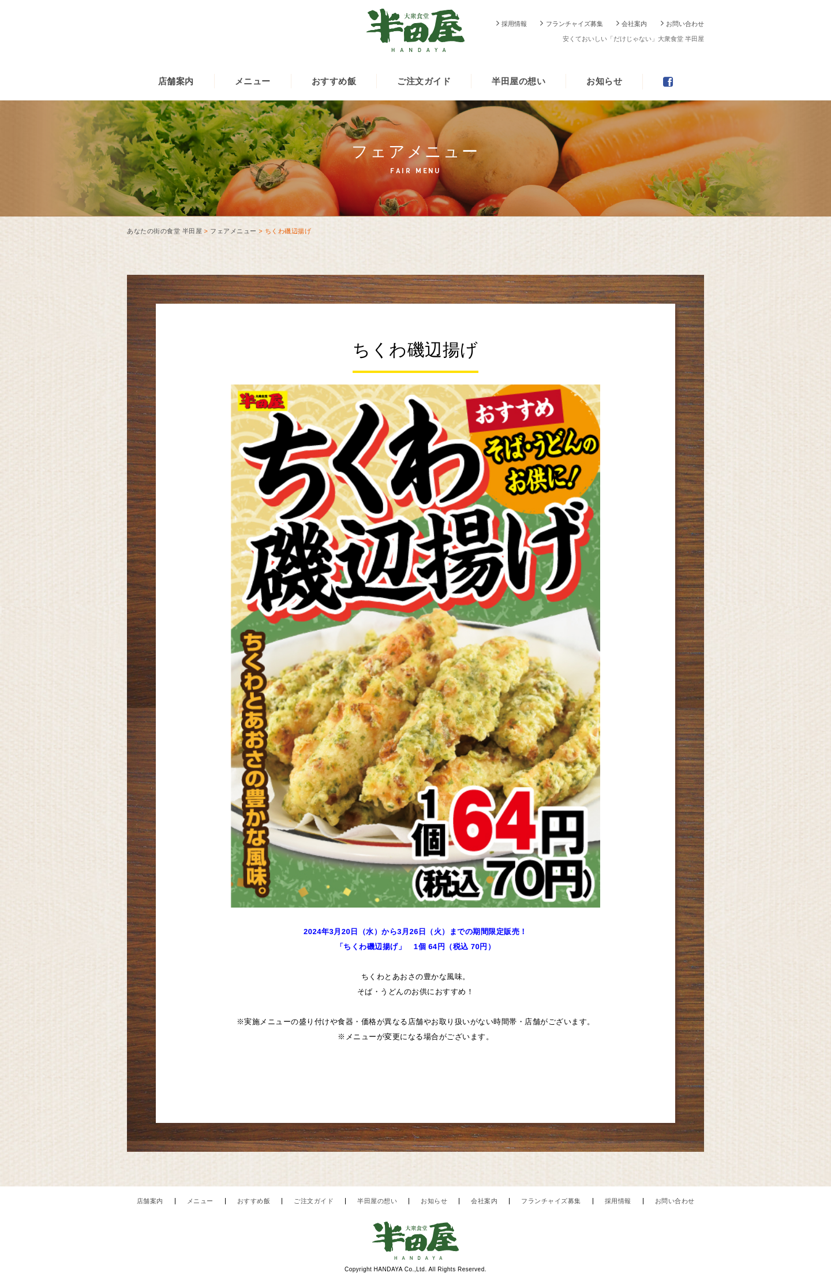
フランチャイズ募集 (574, 23)
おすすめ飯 (334, 81)
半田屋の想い (518, 81)
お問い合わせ (685, 23)
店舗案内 (176, 81)
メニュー (253, 81)
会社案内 (634, 23)
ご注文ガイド (424, 81)
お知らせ (604, 81)
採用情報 (514, 23)
